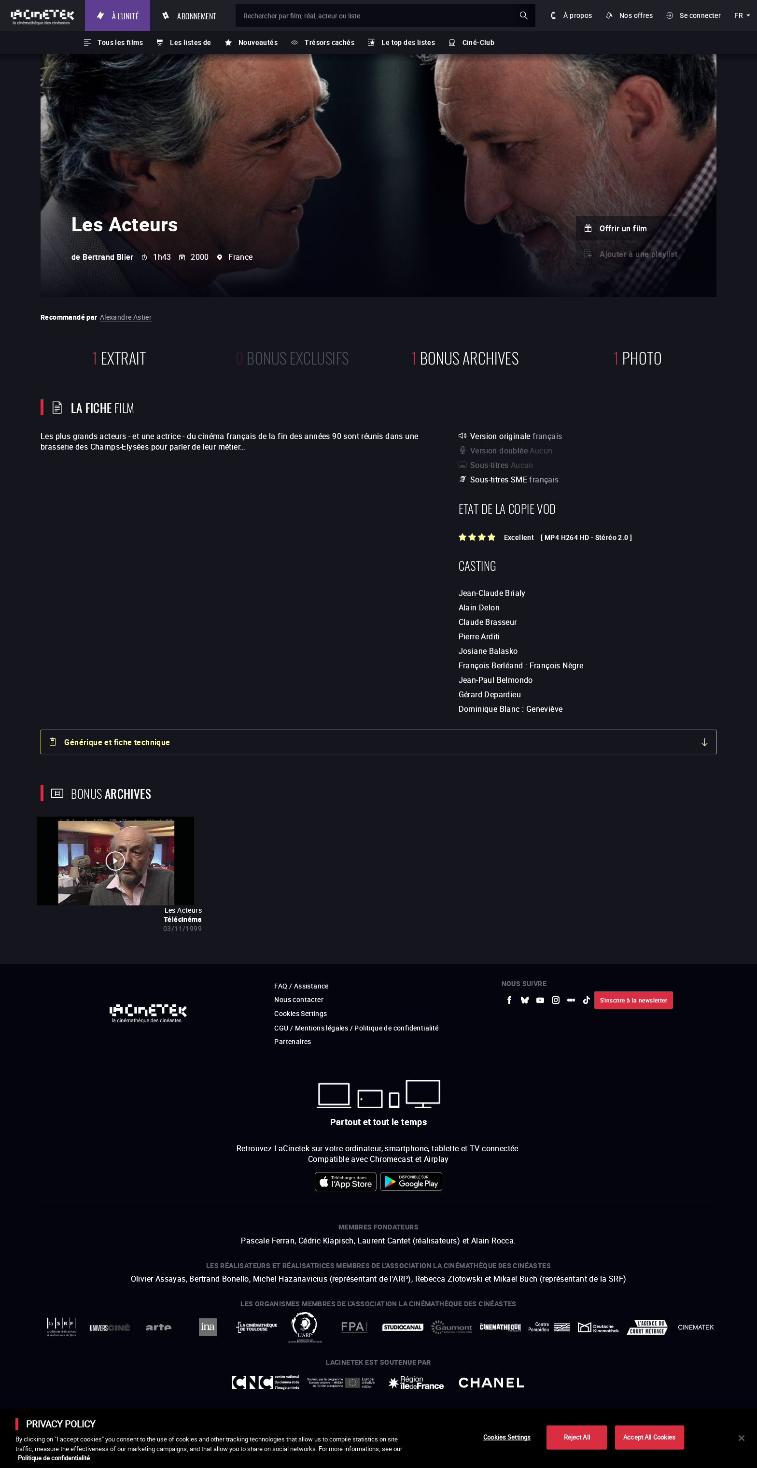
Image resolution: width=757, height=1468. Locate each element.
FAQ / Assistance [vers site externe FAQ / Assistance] (301, 985)
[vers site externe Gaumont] (451, 1327)
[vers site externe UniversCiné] (109, 1327)
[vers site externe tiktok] (586, 1000)
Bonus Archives (465, 356)
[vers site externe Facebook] (509, 1000)
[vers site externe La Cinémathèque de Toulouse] (256, 1327)
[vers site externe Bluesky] (525, 1000)
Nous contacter (298, 999)
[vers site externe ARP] (305, 1327)
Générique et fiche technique (117, 742)
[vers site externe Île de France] (416, 1382)
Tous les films (120, 42)
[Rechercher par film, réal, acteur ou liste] (385, 15)
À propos (577, 15)
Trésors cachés (329, 42)
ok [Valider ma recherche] (523, 15)
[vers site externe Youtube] (540, 1000)
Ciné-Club (479, 42)
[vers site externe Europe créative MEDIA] (341, 1382)
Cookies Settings (300, 1013)
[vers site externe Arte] (158, 1327)
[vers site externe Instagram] (555, 1000)
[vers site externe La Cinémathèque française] (500, 1327)
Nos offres (636, 15)
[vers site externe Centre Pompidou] (549, 1327)
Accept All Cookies (649, 1437)
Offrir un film (623, 228)
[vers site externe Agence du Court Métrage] (647, 1327)
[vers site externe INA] (207, 1327)
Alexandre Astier (126, 317)
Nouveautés (258, 42)
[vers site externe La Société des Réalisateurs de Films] (61, 1327)
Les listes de (190, 42)
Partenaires (292, 1041)
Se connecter (700, 15)
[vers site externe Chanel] (491, 1383)
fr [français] (738, 15)
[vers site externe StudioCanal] (402, 1327)
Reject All (577, 1437)
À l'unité (125, 15)
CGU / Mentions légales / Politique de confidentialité (356, 1027)
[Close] (741, 1438)
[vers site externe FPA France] (354, 1327)
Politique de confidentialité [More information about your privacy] (54, 1458)
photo (638, 356)
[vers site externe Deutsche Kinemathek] (598, 1327)
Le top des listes (408, 42)
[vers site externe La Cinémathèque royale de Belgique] (695, 1327)
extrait (119, 356)
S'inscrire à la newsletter (633, 1000)
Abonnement (196, 15)
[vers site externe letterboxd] (571, 1000)
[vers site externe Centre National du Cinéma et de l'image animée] (265, 1382)
